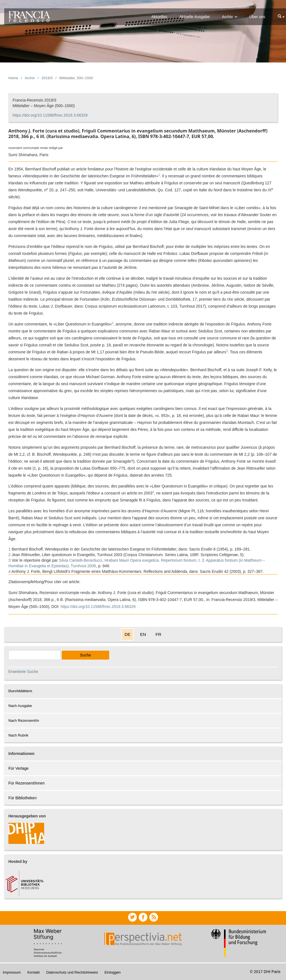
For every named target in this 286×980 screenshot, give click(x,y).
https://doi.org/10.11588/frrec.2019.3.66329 (50, 115)
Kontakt (33, 972)
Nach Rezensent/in (23, 720)
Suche (85, 655)
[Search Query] (34, 655)
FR (158, 634)
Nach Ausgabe (20, 706)
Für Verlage (18, 768)
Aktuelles (159, 17)
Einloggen (112, 972)
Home (13, 78)
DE (127, 634)
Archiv (228, 17)
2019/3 (47, 78)
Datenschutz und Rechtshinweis (72, 972)
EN (143, 634)
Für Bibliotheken (22, 798)
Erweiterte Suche (23, 671)
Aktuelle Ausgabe (195, 17)
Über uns (257, 17)
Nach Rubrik (18, 735)
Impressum (12, 972)
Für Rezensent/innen (26, 783)
